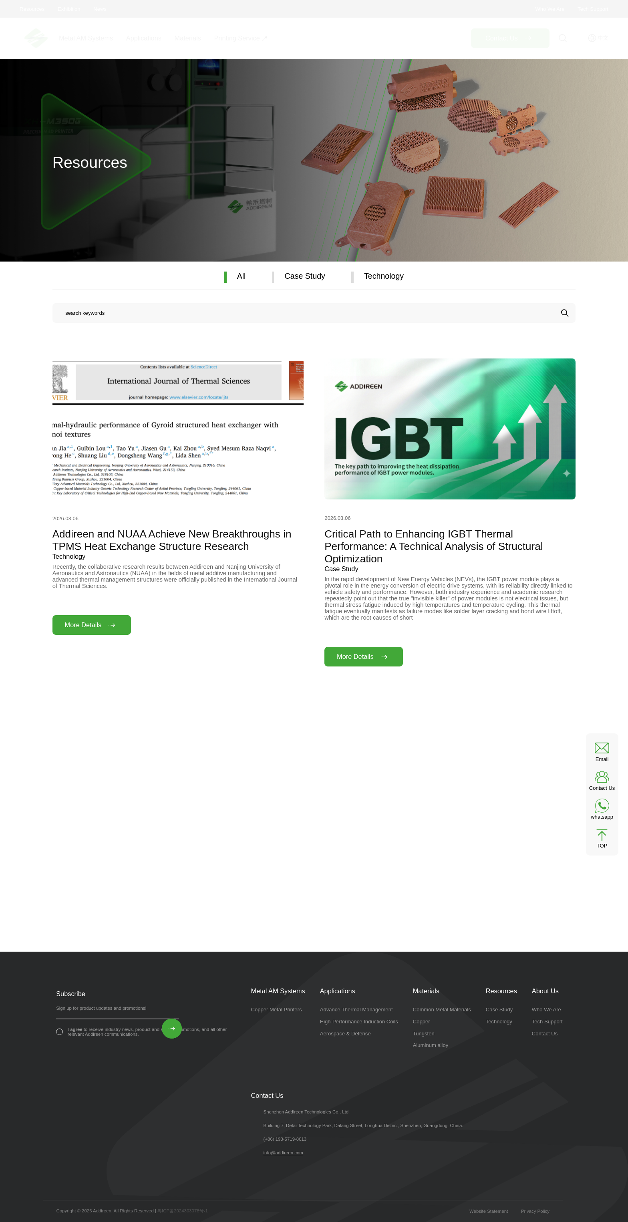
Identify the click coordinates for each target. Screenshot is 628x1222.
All (241, 276)
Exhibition (69, 9)
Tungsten (424, 1034)
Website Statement (488, 1211)
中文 (598, 38)
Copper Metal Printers (276, 1010)
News (100, 9)
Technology (384, 276)
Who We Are (549, 9)
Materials (188, 38)
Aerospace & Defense (345, 1034)
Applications (143, 38)
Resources (32, 9)
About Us (545, 991)
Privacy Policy (535, 1211)
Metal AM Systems (86, 38)
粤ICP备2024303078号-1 (182, 1210)
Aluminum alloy (430, 1045)
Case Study (305, 276)
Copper (421, 1022)
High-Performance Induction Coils (359, 1022)
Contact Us (545, 1034)
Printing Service (237, 38)
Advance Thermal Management (356, 1010)
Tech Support (593, 9)
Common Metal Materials (442, 1010)
